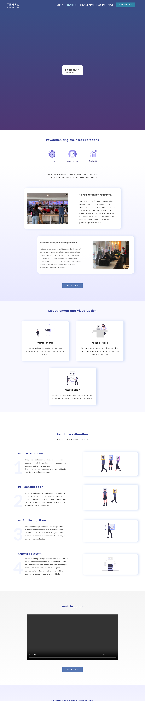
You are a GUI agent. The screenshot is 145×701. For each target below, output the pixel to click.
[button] (72, 676)
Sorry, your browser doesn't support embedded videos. (72, 600)
